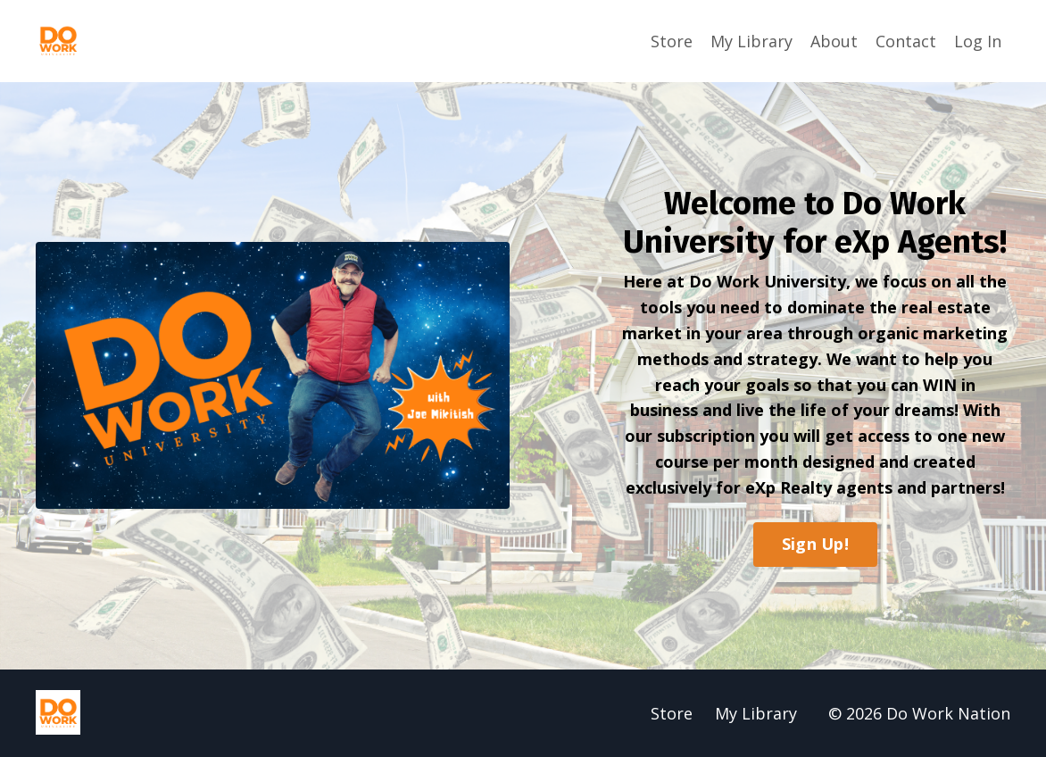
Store (672, 41)
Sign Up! (815, 543)
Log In (977, 41)
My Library (751, 41)
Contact (906, 41)
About (834, 41)
